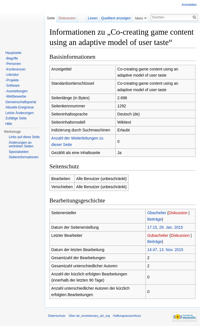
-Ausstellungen (16, 91)
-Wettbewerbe (15, 96)
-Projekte (12, 80)
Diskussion (177, 213)
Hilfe (8, 124)
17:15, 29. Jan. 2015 (165, 227)
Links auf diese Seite (24, 137)
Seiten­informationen (24, 157)
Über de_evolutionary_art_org (89, 315)
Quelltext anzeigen (116, 18)
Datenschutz (56, 315)
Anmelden (189, 5)
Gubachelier (157, 235)
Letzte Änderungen (19, 113)
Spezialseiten (18, 152)
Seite (51, 18)
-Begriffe (11, 58)
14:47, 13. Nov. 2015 (165, 249)
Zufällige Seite (16, 118)
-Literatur (12, 75)
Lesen (92, 18)
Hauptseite (13, 53)
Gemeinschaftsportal (20, 102)
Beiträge (154, 219)
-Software (12, 86)
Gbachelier (156, 213)
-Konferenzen (15, 69)
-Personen (13, 64)
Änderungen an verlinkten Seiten (21, 144)
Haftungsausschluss (127, 315)
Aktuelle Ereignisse (19, 107)
